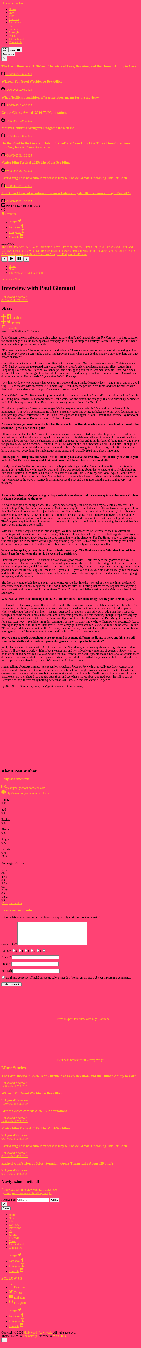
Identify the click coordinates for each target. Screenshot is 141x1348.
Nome (6, 961)
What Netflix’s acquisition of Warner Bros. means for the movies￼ (50, 97)
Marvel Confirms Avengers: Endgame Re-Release (37, 128)
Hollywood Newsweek (14, 297)
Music (12, 35)
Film (11, 15)
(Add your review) (12, 903)
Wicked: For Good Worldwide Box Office (31, 81)
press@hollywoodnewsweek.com (23, 787)
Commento (9, 948)
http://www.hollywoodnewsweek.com (25, 793)
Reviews (14, 19)
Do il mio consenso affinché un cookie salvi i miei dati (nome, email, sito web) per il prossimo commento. (68, 982)
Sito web (6, 975)
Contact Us (15, 42)
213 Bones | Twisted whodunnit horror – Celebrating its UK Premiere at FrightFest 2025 (66, 193)
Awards (13, 29)
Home (12, 9)
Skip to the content (12, 3)
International (16, 39)
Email (6, 968)
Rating (6, 955)
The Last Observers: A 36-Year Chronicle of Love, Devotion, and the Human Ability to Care (68, 66)
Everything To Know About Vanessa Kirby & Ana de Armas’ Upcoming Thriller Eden (64, 178)
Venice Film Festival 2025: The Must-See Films (35, 162)
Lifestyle (14, 32)
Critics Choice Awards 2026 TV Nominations (34, 112)
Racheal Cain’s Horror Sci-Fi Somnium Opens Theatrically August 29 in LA (57, 1168)
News (12, 12)
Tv (10, 25)
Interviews (15, 22)
